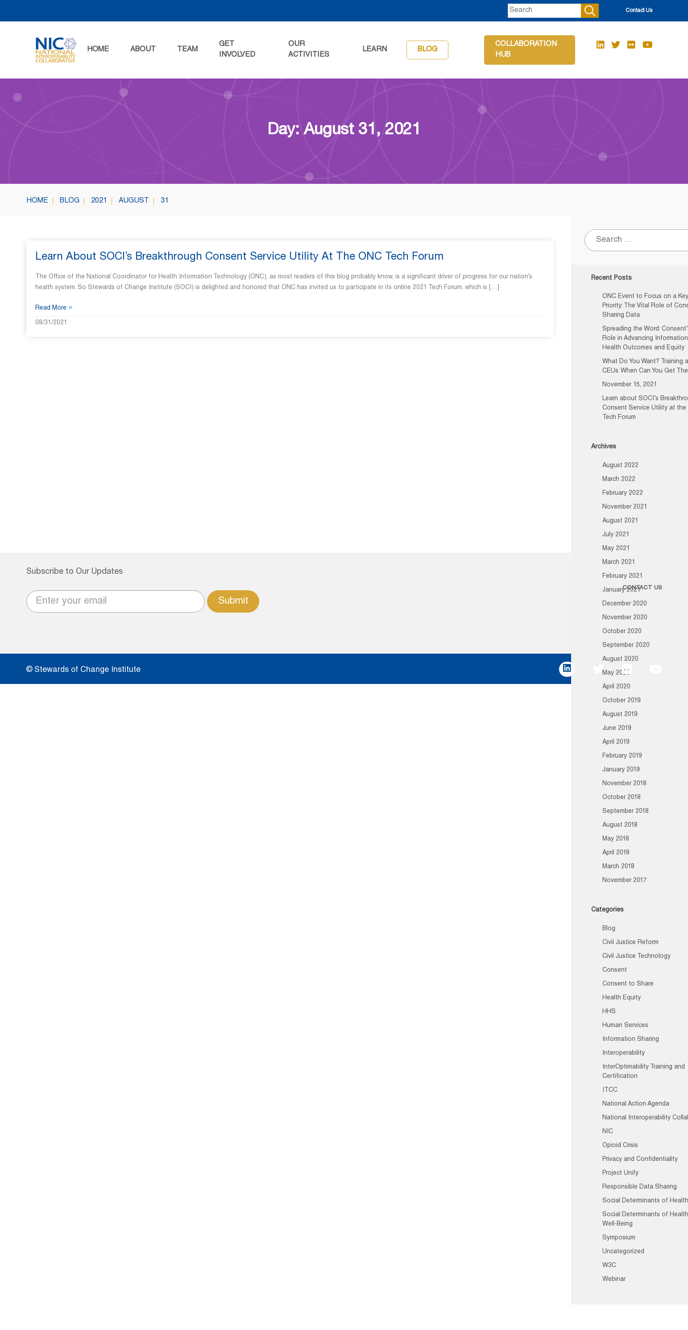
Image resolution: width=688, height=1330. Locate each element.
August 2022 (620, 466)
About (143, 50)
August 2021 (620, 521)
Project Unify (620, 1173)
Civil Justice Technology (636, 956)
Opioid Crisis (620, 1146)
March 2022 (618, 479)
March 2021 (618, 562)
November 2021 (624, 507)
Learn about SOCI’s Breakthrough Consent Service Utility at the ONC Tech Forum (239, 257)
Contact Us (639, 10)
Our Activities (308, 50)
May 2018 (615, 839)
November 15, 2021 (629, 385)
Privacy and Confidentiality (640, 1159)
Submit (233, 601)
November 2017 (624, 881)
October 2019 (621, 701)
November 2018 (624, 784)
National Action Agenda (635, 1104)
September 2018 (625, 811)
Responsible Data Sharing (639, 1187)
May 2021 (616, 549)
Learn (374, 50)
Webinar (614, 1279)
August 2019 (620, 715)
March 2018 (618, 867)
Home (98, 50)
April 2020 (616, 687)
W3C (609, 1266)
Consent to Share (628, 984)
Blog (427, 50)
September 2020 (626, 645)
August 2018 (620, 825)
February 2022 (622, 493)
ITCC (610, 1090)
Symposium (618, 1238)
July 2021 (616, 535)
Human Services (625, 1026)
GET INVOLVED (237, 50)
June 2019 (616, 728)
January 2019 (621, 770)
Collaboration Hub (526, 50)
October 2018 (621, 798)
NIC (607, 1132)
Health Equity (621, 998)
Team (187, 50)
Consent (614, 970)
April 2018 (616, 853)
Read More (54, 308)
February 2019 (622, 756)
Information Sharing (630, 1039)
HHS (609, 1012)
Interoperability (623, 1053)
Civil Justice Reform (630, 943)
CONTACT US (642, 588)
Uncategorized (623, 1252)
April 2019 (616, 742)
